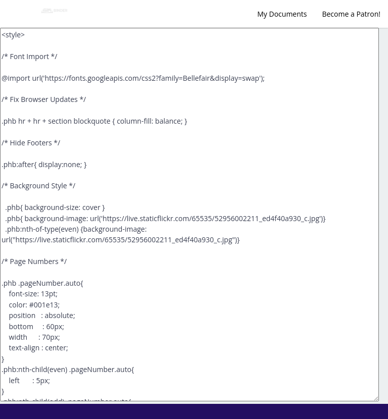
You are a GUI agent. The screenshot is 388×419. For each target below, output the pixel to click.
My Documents (282, 14)
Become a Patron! (351, 14)
